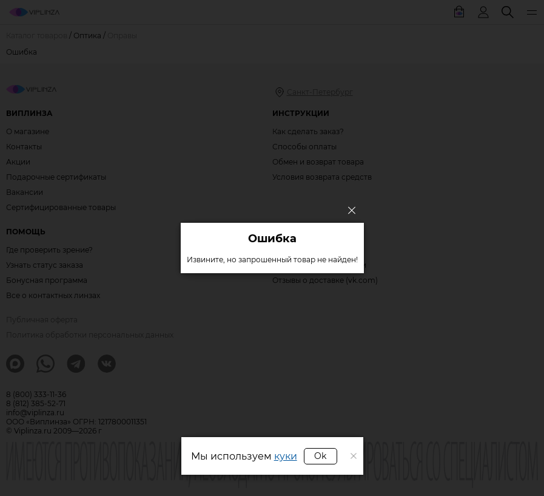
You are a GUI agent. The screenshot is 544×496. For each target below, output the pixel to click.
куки (285, 456)
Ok (320, 455)
